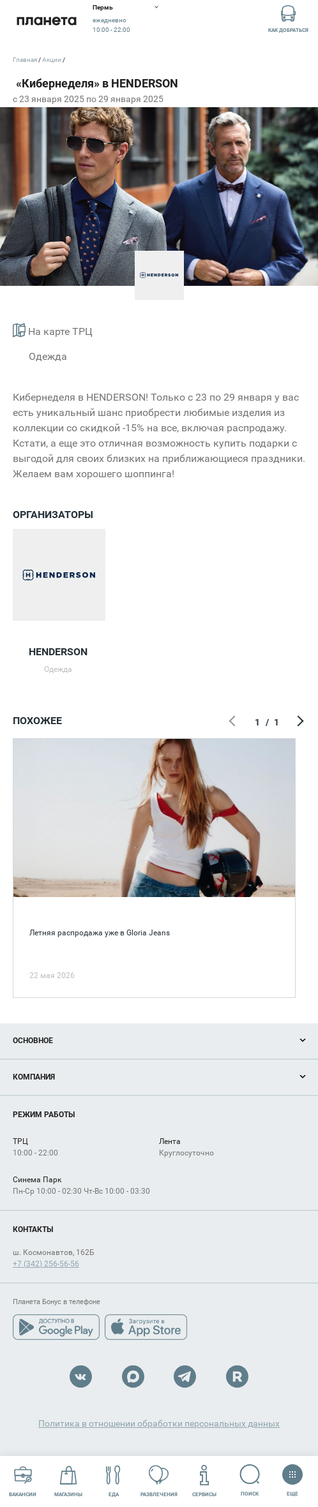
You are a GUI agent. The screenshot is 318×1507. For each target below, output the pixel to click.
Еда (113, 1481)
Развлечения (159, 1481)
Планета (46, 20)
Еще (292, 1476)
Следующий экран (299, 722)
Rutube (237, 1376)
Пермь (103, 7)
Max (133, 1376)
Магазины (68, 1481)
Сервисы (204, 1481)
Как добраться (288, 18)
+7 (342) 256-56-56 (46, 1263)
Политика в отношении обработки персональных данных (159, 1423)
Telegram (185, 1376)
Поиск (250, 1480)
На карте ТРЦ (53, 330)
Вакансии (22, 1481)
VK (81, 1376)
